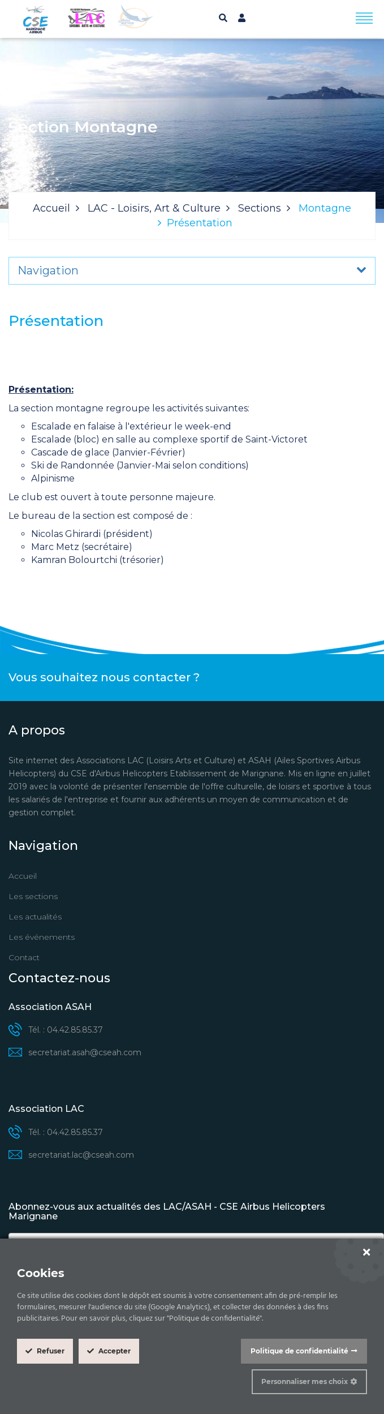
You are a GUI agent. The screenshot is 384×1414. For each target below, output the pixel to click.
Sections (259, 208)
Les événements (41, 937)
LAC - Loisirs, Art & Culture (154, 208)
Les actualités (35, 917)
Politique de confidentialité (299, 1351)
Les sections (33, 896)
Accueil (51, 208)
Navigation (48, 270)
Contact (24, 957)
